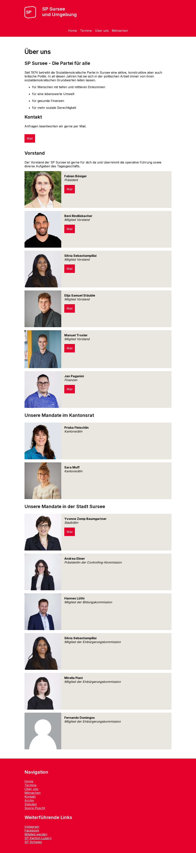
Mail (30, 138)
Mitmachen (120, 31)
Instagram (31, 827)
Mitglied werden (35, 834)
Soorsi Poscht (34, 808)
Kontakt (30, 797)
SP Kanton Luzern (37, 838)
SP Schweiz (33, 842)
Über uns (102, 31)
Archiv (29, 800)
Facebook (31, 830)
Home (72, 31)
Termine (86, 31)
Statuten (30, 804)
